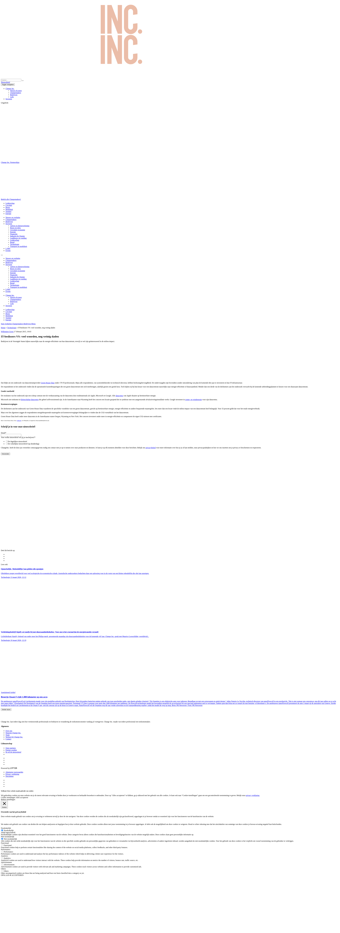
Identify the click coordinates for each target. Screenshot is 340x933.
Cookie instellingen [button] (8, 797)
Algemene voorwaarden (14, 772)
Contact (8, 739)
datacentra (119, 396)
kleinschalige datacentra (30, 400)
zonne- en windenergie (193, 400)
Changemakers (15, 93)
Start (3, 324)
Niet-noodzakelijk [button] (7, 837)
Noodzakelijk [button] (6, 828)
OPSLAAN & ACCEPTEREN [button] (12, 875)
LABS (8, 248)
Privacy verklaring (12, 774)
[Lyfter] (13, 768)
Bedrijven (13, 95)
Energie (8, 214)
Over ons (9, 731)
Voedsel (8, 211)
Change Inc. (10, 89)
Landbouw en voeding (18, 238)
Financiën (13, 234)
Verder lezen (6, 709)
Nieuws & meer (16, 91)
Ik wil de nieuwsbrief (13, 752)
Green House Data (47, 383)
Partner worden (11, 750)
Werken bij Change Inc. (14, 737)
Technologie (14, 244)
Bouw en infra (15, 228)
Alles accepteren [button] (22, 797)
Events (8, 251)
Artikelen (8, 324)
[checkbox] (170, 442)
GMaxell (19, 420)
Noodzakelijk (9, 830)
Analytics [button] (4, 856)
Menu (33, 324)
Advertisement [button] (6, 862)
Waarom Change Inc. (13, 733)
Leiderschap (10, 203)
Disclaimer (10, 776)
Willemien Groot (7, 332)
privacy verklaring (253, 795)
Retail (12, 242)
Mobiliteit (9, 209)
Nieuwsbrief (5, 82)
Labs (12, 97)
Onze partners (11, 748)
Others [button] (3, 869)
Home (3, 328)
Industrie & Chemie (17, 236)
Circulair (9, 205)
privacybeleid (151, 448)
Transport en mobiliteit (18, 246)
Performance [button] (5, 849)
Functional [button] (5, 843)
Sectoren (9, 99)
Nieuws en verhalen (13, 217)
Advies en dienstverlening (19, 226)
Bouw (8, 207)
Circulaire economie (17, 230)
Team (8, 735)
